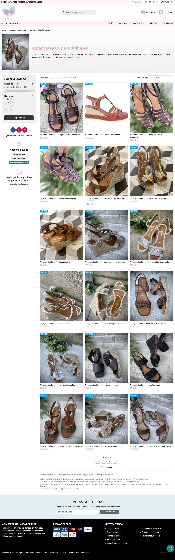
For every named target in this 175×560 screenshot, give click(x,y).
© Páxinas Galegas (165, 553)
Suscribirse (109, 512)
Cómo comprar (113, 528)
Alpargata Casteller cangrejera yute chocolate (58, 198)
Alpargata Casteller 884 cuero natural (55, 323)
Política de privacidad (32, 553)
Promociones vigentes (151, 532)
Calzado (158, 484)
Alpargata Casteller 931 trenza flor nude (101, 446)
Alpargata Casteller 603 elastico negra (145, 385)
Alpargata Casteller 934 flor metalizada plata (57, 385)
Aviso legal (18, 553)
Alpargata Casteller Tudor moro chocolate (102, 385)
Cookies (44, 553)
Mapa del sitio (7, 553)
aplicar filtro (20, 118)
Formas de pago (113, 536)
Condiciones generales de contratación (64, 553)
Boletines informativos (151, 528)
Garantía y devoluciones (117, 543)
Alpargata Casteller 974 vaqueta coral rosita (102, 135)
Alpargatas (131, 484)
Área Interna (85, 553)
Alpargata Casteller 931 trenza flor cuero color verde (61, 446)
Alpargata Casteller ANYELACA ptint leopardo (148, 323)
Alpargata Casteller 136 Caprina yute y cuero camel (150, 446)
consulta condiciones (19, 184)
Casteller (76, 57)
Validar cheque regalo (151, 536)
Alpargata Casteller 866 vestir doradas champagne (105, 262)
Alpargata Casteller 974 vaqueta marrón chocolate (60, 135)
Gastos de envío (113, 539)
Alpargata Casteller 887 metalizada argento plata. (149, 262)
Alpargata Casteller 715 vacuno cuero (55, 262)
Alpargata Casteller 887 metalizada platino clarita (104, 323)
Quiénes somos (113, 532)
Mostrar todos (69, 78)
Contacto (145, 539)
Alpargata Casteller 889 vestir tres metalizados (148, 198)
